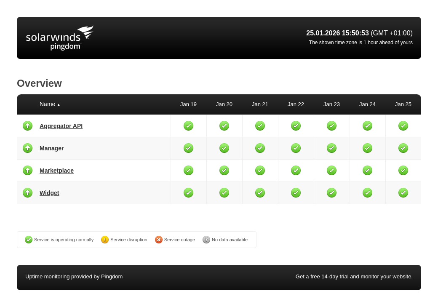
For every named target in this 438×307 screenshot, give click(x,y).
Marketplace (57, 170)
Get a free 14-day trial (322, 276)
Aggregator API (61, 126)
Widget (49, 193)
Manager (52, 148)
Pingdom (112, 276)
